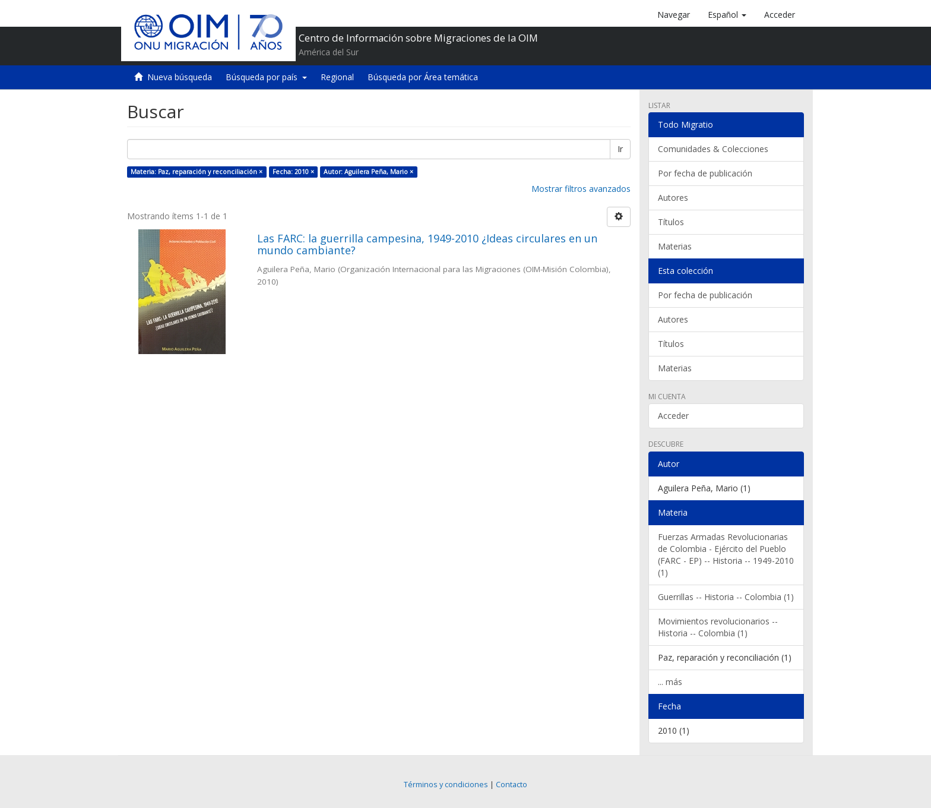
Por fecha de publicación (705, 173)
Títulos (671, 222)
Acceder (673, 415)
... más (670, 681)
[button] (727, 15)
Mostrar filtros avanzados (581, 188)
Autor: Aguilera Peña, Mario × (368, 172)
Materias (675, 246)
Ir (620, 148)
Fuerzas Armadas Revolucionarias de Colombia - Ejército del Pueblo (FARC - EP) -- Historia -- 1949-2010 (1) (726, 554)
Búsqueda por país (266, 77)
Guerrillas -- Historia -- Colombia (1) (726, 596)
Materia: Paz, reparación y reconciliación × (196, 172)
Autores (673, 197)
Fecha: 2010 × (293, 172)
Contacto (511, 784)
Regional (337, 77)
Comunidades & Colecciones (713, 148)
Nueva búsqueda (179, 77)
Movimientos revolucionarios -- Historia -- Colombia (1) (718, 627)
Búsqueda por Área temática (423, 77)
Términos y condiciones (446, 784)
